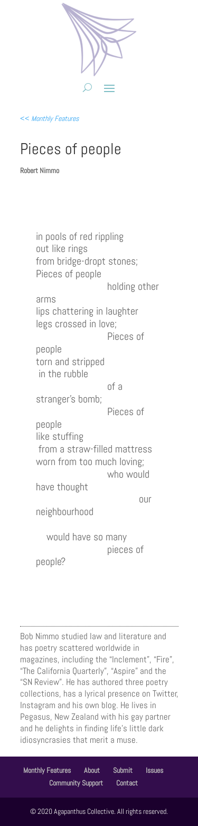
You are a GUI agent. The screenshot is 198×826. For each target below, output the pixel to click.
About (92, 770)
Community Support (76, 783)
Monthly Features (47, 770)
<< (49, 118)
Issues (154, 770)
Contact (127, 783)
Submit (123, 770)
